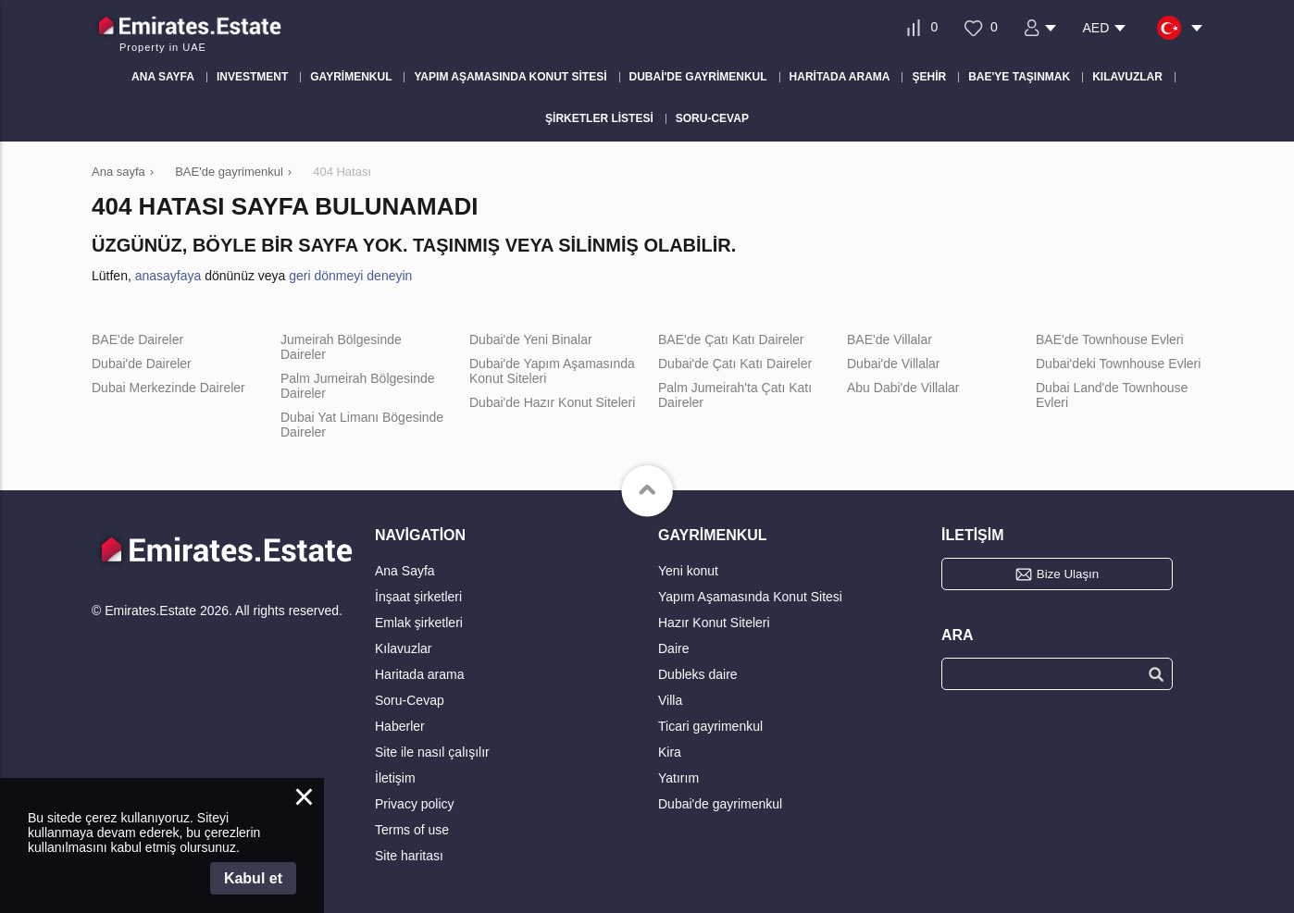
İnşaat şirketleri (418, 596)
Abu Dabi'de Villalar (903, 387)
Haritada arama (420, 674)
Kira (669, 752)
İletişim (395, 778)
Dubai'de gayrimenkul (720, 803)
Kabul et (253, 878)
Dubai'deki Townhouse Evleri (1118, 363)
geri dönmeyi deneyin (350, 275)
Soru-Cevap (409, 700)
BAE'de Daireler (137, 339)
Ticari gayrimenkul (710, 726)
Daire (673, 648)
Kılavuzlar (403, 648)
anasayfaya (168, 275)
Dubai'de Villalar (893, 363)
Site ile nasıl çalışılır (432, 752)
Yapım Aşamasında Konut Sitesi (750, 596)
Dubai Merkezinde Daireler (168, 387)
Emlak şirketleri (419, 622)
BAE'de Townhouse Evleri (1110, 339)
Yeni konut (688, 570)
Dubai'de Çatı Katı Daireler (735, 363)
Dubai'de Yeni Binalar (530, 339)
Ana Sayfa (405, 570)
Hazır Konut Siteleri (714, 622)
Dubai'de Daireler (142, 363)
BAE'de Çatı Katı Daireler (731, 339)
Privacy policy (414, 803)
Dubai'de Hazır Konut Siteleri (552, 402)
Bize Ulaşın (1068, 574)
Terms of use (412, 829)
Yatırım (678, 778)
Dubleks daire (698, 674)
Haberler (400, 726)
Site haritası (409, 855)
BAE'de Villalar (889, 339)
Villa (670, 700)
